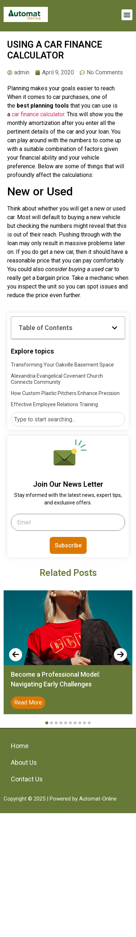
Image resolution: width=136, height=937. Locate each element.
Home (20, 746)
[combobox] (68, 419)
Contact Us (27, 779)
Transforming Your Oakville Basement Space (62, 365)
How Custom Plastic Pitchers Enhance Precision (65, 393)
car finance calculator (38, 114)
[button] (126, 14)
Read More (28, 702)
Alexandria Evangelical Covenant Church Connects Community (57, 379)
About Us (24, 762)
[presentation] (15, 654)
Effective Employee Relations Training (54, 404)
